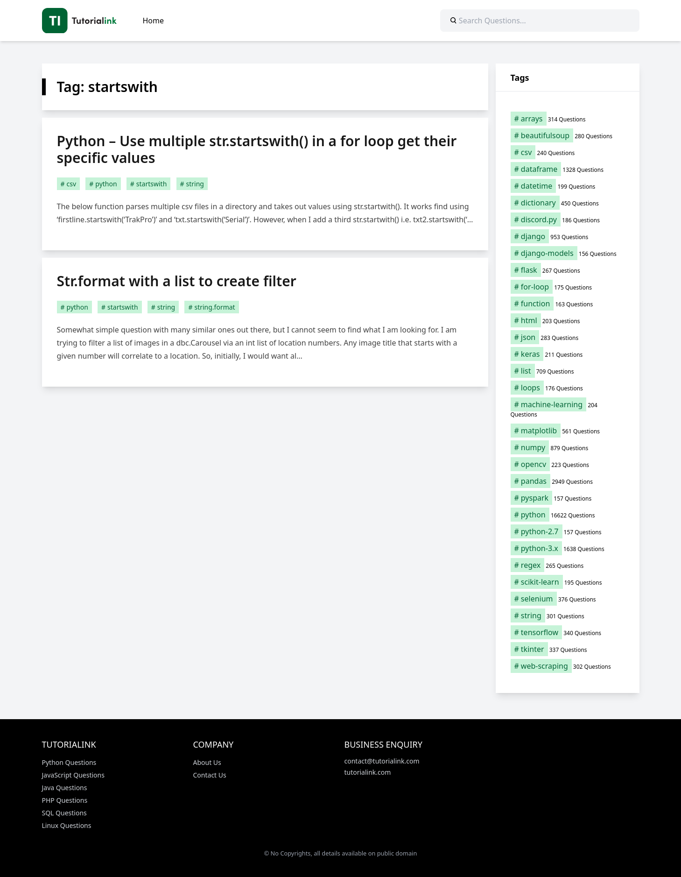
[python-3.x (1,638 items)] (568, 548)
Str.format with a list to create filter (176, 280)
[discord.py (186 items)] (568, 219)
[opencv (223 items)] (568, 464)
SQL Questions (64, 812)
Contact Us (209, 775)
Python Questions (69, 762)
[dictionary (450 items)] (568, 202)
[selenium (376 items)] (568, 598)
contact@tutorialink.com (382, 761)
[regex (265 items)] (568, 565)
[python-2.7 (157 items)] (568, 531)
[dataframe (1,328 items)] (568, 169)
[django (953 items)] (568, 236)
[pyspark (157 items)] (568, 497)
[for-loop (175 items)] (568, 286)
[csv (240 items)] (568, 152)
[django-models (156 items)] (568, 253)
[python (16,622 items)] (568, 514)
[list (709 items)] (568, 370)
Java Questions (64, 787)
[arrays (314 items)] (568, 118)
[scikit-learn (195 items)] (568, 582)
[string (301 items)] (568, 615)
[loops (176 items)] (568, 387)
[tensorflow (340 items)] (568, 632)
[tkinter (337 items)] (568, 649)
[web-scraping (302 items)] (568, 666)
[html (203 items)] (568, 320)
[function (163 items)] (568, 303)
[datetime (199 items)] (568, 186)
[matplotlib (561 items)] (568, 430)
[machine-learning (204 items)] (568, 409)
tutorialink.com (367, 772)
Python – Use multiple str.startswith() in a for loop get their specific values (257, 149)
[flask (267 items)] (568, 270)
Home (153, 20)
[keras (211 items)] (568, 354)
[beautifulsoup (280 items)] (568, 135)
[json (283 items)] (568, 337)
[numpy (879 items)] (568, 447)
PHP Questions (65, 800)
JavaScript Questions (73, 775)
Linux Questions (66, 825)
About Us (207, 762)
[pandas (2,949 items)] (568, 481)
